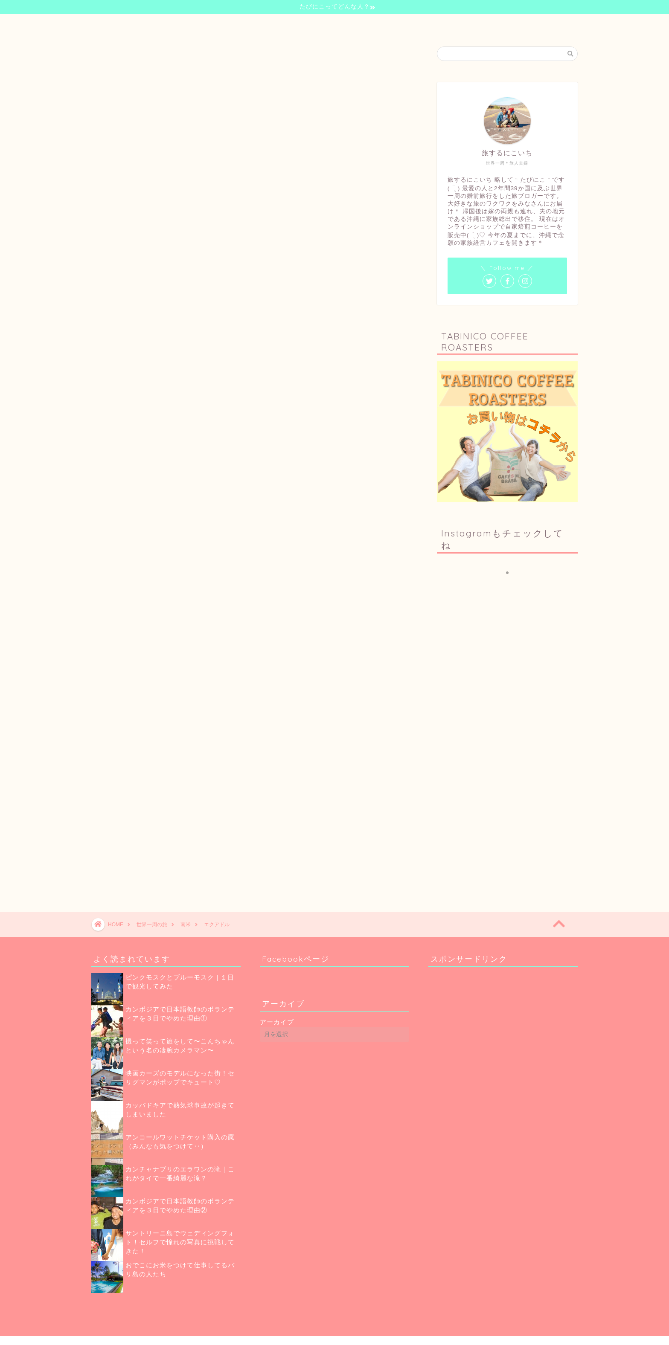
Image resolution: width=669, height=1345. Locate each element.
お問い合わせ (423, 24)
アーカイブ (277, 1022)
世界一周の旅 (324, 24)
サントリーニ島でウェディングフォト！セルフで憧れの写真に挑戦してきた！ (180, 1242)
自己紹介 (277, 24)
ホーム (238, 24)
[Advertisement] (509, 818)
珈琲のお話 (374, 24)
